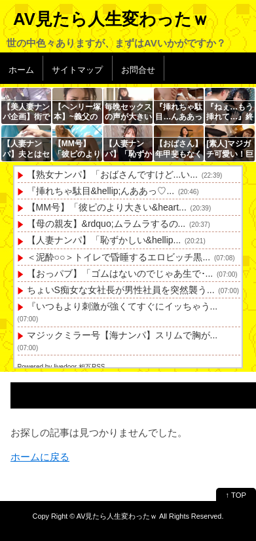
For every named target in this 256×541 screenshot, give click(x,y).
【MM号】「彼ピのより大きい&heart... (107, 207)
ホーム (21, 70)
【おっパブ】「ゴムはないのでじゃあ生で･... (120, 273)
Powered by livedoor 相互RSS (61, 367)
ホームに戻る (39, 456)
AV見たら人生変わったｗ (111, 19)
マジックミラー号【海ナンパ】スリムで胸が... (122, 335)
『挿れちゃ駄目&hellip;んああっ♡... (101, 191)
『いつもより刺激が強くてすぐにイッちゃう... (122, 306)
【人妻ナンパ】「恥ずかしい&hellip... (104, 240)
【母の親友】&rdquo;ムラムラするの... (106, 223)
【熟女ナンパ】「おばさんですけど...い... (112, 174)
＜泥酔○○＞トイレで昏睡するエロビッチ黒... (119, 257)
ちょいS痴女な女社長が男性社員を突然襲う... (121, 290)
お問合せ (138, 70)
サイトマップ (77, 70)
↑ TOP (236, 495)
